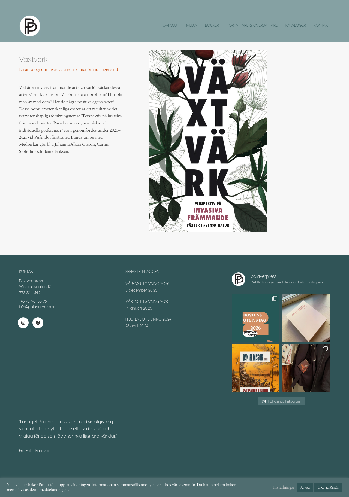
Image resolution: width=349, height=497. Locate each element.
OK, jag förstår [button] (328, 487)
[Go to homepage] (30, 26)
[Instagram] (23, 322)
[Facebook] (37, 322)
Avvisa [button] (305, 487)
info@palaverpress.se (37, 306)
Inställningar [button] (283, 488)
